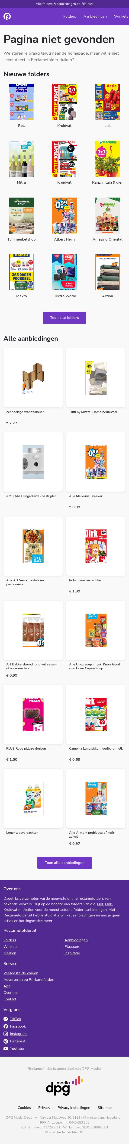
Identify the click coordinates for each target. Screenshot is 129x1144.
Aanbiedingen (95, 16)
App (6, 986)
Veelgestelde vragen (20, 973)
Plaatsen (71, 946)
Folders (69, 16)
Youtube (13, 1048)
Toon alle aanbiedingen (64, 862)
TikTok (12, 1019)
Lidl (100, 904)
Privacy (44, 1107)
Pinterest (14, 1041)
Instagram (15, 1034)
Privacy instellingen (74, 1107)
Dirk (108, 904)
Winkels (121, 16)
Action (28, 909)
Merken (9, 953)
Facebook (14, 1026)
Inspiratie (72, 953)
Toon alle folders (64, 317)
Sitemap (105, 1107)
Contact (9, 999)
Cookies (24, 1107)
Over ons (11, 992)
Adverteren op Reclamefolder (28, 979)
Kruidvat (10, 909)
